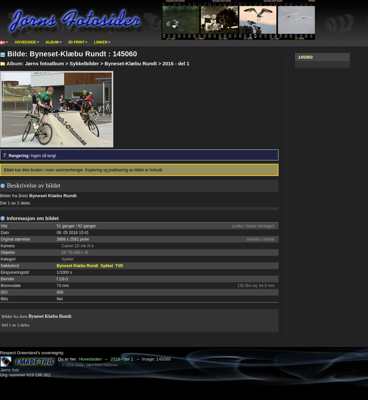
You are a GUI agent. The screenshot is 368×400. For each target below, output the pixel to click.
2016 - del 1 (121, 359)
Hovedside (25, 42)
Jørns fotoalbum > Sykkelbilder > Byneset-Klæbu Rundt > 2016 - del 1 (107, 63)
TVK (119, 265)
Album (52, 42)
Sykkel (106, 265)
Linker (100, 42)
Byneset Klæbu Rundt (77, 265)
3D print (76, 42)
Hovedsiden (90, 359)
